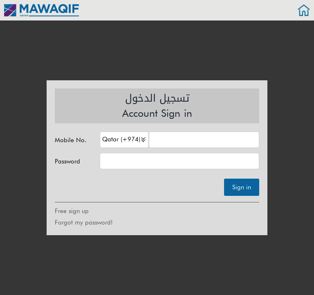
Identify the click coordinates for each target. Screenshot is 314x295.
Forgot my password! (84, 222)
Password (67, 161)
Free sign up (72, 211)
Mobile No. (70, 140)
